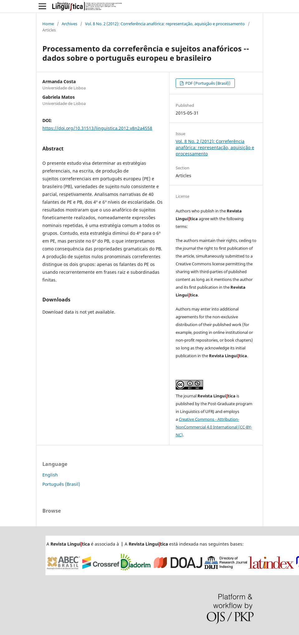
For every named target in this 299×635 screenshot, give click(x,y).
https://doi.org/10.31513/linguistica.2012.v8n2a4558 (97, 128)
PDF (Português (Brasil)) (207, 83)
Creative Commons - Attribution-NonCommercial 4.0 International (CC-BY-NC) (214, 427)
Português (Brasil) (61, 484)
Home (48, 23)
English (50, 475)
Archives (69, 23)
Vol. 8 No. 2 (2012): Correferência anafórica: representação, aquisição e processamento (165, 23)
